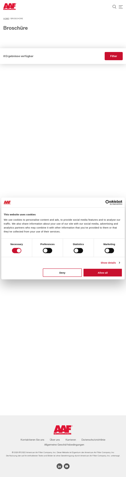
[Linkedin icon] (59, 466)
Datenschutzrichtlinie (93, 439)
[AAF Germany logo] (10, 6)
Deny (62, 272)
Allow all (103, 272)
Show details (108, 262)
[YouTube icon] (67, 466)
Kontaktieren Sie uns (32, 439)
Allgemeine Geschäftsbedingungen (64, 444)
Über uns (55, 439)
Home (6, 18)
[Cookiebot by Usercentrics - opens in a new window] (108, 202)
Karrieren (71, 439)
